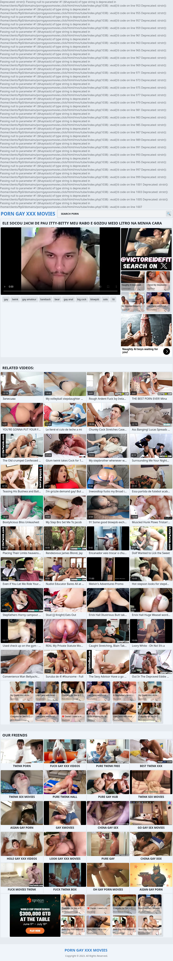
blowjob (94, 299)
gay (6, 299)
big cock (81, 299)
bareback (45, 299)
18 (113, 299)
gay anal (68, 299)
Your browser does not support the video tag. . (60, 261)
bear (57, 299)
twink (15, 299)
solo (105, 299)
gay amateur (29, 299)
